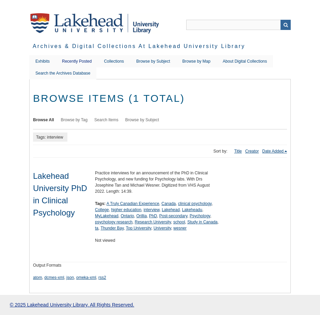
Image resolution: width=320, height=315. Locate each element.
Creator (252, 151)
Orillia (141, 216)
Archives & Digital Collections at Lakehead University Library (139, 46)
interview (152, 209)
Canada (168, 203)
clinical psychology (195, 203)
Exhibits (42, 61)
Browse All (43, 119)
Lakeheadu (192, 209)
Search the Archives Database (62, 73)
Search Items (106, 119)
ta (96, 228)
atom (37, 277)
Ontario (127, 216)
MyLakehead (106, 216)
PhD (153, 216)
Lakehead (171, 209)
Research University (153, 222)
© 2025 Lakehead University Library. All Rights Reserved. (72, 305)
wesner (180, 228)
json (70, 277)
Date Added (273, 151)
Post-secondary (173, 216)
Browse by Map (196, 61)
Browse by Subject (153, 61)
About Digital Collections (245, 61)
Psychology (200, 216)
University (162, 228)
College (102, 209)
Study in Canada (202, 222)
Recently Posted (77, 61)
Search (286, 25)
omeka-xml (86, 277)
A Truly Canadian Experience (133, 203)
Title (238, 151)
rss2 (102, 277)
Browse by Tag (74, 119)
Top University (138, 228)
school (179, 222)
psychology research (113, 222)
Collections (114, 61)
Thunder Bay (112, 228)
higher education (126, 209)
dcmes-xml (54, 277)
